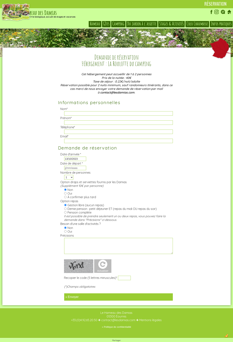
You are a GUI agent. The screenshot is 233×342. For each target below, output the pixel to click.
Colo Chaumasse (197, 24)
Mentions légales (150, 313)
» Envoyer (72, 289)
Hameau (95, 24)
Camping (118, 24)
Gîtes (106, 24)
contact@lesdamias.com (117, 85)
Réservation (215, 4)
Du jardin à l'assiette (141, 24)
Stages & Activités (171, 24)
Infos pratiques (221, 24)
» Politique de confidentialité (116, 319)
